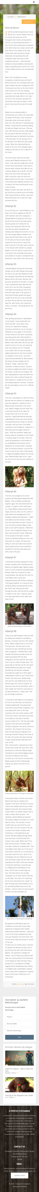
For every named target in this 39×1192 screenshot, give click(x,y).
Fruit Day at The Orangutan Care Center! (19, 1095)
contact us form (19, 1175)
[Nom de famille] (19, 1023)
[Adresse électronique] (19, 1030)
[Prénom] (19, 1016)
